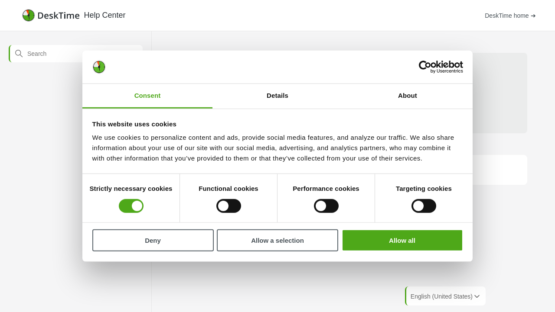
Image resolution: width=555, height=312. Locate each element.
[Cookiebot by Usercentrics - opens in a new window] (425, 67)
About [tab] (407, 95)
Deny (153, 240)
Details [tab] (277, 95)
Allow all (402, 240)
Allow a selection (277, 240)
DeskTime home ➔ (510, 15)
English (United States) (446, 296)
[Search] (76, 53)
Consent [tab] (147, 95)
